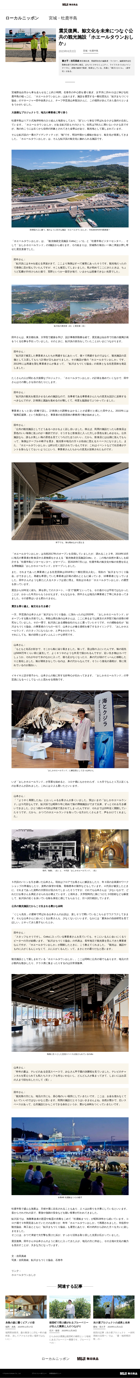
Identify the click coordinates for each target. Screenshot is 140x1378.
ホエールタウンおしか (24, 1275)
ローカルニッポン (22, 18)
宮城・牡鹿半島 (63, 18)
